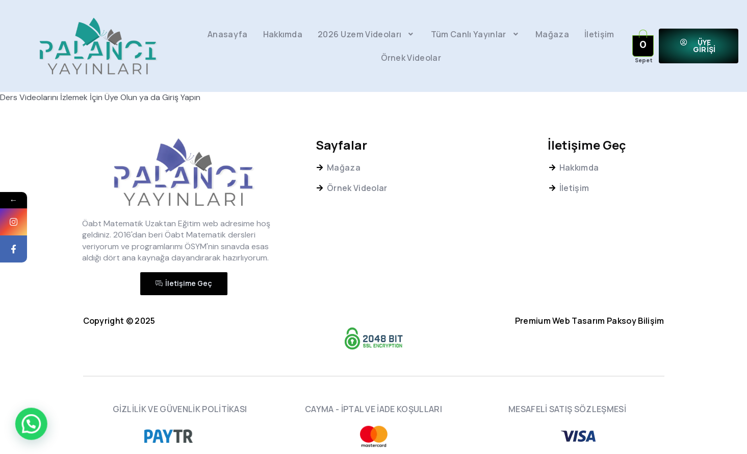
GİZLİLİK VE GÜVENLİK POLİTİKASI (180, 409)
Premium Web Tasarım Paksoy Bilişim (589, 320)
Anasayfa (228, 34)
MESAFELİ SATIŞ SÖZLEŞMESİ (567, 409)
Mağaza (552, 34)
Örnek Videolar (411, 57)
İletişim (599, 34)
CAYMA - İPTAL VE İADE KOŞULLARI (373, 409)
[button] (698, 46)
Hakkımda (283, 34)
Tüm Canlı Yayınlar (475, 34)
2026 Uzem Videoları (367, 34)
